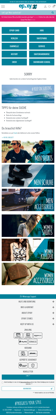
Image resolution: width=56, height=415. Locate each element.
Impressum (17, 410)
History (14, 54)
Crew (14, 62)
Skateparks (42, 38)
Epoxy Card (14, 30)
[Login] (45, 6)
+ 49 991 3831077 (8, 137)
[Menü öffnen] (3, 7)
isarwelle (14, 46)
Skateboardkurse (42, 54)
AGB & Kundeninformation (14, 412)
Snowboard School (41, 62)
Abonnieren (38, 388)
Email (15, 133)
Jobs (42, 30)
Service (41, 46)
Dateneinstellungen (29, 410)
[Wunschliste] (49, 6)
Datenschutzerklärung (44, 410)
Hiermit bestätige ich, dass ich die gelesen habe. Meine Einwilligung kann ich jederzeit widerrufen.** (29, 383)
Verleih (14, 38)
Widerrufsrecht (29, 412)
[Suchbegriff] (24, 12)
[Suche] (52, 12)
